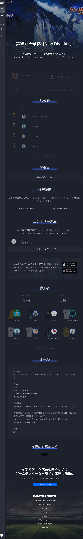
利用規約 (44, 516)
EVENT (3, 37)
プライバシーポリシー (44, 520)
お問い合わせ (45, 512)
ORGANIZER (3, 24)
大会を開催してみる (44, 484)
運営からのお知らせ (45, 504)
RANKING (3, 31)
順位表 (45, 100)
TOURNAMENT (3, 11)
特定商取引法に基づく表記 (45, 524)
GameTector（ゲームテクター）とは (45, 500)
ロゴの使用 (45, 527)
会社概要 (44, 508)
